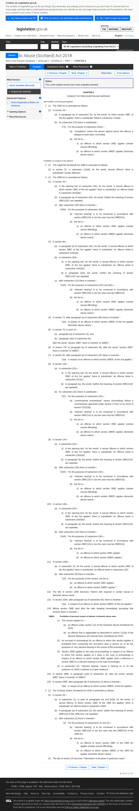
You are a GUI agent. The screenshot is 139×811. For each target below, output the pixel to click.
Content (37, 66)
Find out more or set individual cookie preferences (68, 18)
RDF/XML (76, 786)
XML (41, 786)
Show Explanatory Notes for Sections (25, 104)
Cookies (101, 793)
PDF (35, 786)
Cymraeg (129, 35)
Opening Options (16, 111)
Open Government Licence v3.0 (59, 801)
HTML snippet (25, 786)
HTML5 (14, 786)
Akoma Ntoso (51, 786)
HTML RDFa (64, 786)
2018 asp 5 (43, 61)
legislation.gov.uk (27, 28)
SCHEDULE (56, 61)
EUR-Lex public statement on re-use (82, 807)
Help (26, 793)
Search (11, 55)
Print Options (123, 73)
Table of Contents (17, 66)
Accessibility (59, 793)
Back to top (127, 773)
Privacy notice (87, 793)
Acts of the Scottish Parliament (20, 61)
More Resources (81, 66)
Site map (46, 793)
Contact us (72, 793)
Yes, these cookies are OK (23, 18)
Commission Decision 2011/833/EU (88, 804)
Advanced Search (124, 50)
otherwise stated (96, 801)
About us (35, 793)
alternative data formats (54, 782)
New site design (13, 793)
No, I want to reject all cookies (114, 18)
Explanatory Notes (56, 66)
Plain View (106, 73)
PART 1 (68, 61)
